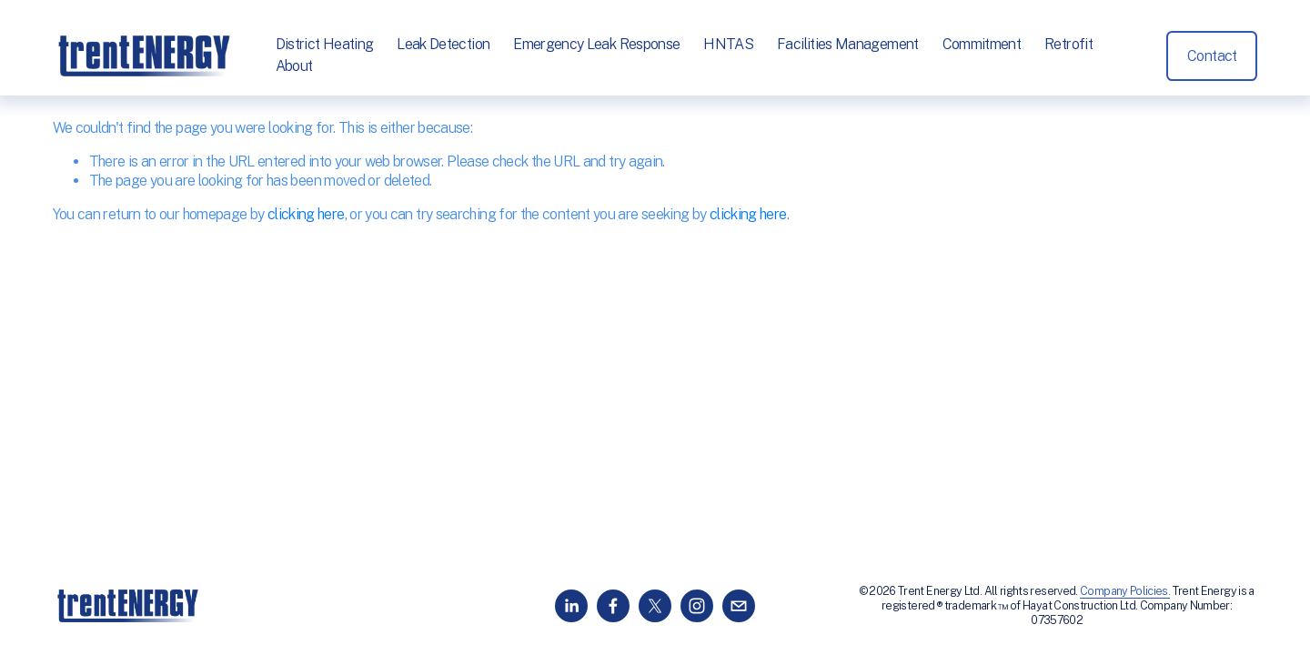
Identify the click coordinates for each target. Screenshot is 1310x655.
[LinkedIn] (571, 606)
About (294, 66)
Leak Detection (443, 44)
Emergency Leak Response (596, 44)
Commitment (982, 44)
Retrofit (1068, 44)
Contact (1212, 56)
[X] (655, 606)
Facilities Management (848, 44)
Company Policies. (1125, 591)
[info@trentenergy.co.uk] (738, 606)
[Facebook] (613, 606)
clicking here (306, 214)
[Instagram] (696, 606)
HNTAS (728, 44)
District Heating (325, 44)
